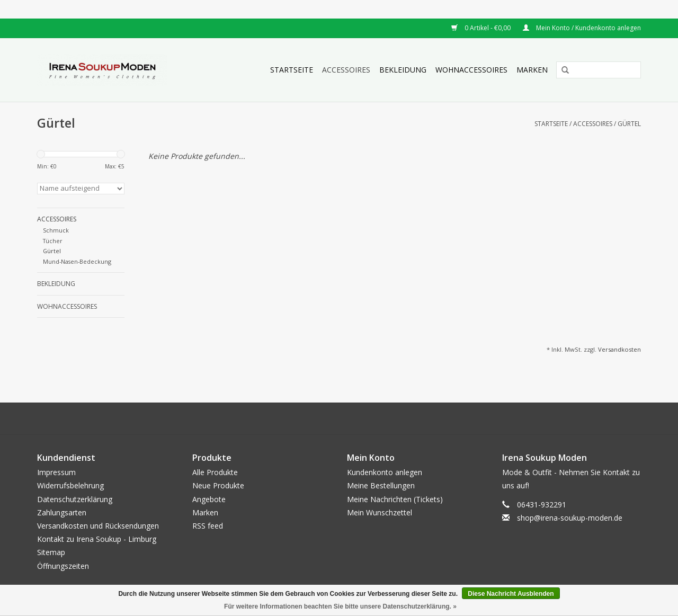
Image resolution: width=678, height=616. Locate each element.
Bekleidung (402, 70)
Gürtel (629, 123)
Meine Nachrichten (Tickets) (395, 499)
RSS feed (207, 526)
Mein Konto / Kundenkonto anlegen (582, 27)
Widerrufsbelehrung (70, 485)
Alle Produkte (215, 472)
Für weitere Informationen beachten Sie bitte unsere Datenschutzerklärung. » (340, 606)
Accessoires (346, 70)
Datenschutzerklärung (74, 499)
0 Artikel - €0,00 (481, 27)
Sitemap (51, 552)
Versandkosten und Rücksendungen (98, 526)
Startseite (291, 70)
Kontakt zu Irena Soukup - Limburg (96, 539)
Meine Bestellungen (381, 485)
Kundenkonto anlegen (384, 472)
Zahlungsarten (61, 512)
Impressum (56, 472)
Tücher (53, 241)
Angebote (209, 499)
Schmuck (56, 230)
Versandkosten (619, 349)
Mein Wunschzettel (379, 512)
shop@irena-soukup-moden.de (569, 518)
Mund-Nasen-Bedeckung (77, 261)
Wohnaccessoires (471, 70)
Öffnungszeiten (63, 566)
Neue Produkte (218, 485)
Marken (532, 70)
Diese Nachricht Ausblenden (511, 593)
